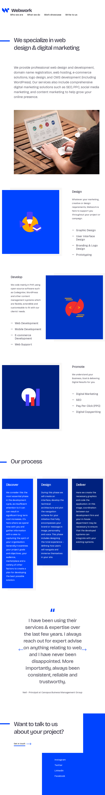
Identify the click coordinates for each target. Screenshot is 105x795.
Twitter (45, 765)
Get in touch (9, 744)
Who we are (16, 14)
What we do (33, 14)
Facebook (46, 776)
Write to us (71, 14)
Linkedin (45, 770)
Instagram (46, 759)
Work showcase (52, 14)
